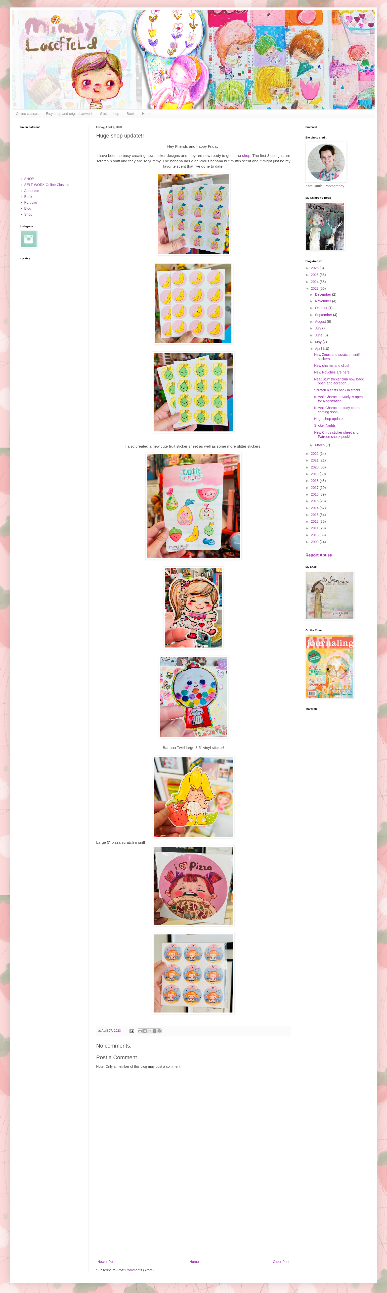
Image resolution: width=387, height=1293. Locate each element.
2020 (315, 467)
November (323, 301)
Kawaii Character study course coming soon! (337, 410)
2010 (315, 535)
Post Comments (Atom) (136, 1270)
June (319, 335)
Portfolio (30, 202)
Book (131, 114)
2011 (315, 528)
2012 (315, 521)
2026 (315, 268)
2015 (315, 501)
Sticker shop (109, 114)
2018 (315, 481)
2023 (315, 288)
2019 (315, 474)
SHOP (29, 179)
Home (146, 114)
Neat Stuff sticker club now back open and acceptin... (339, 381)
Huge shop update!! (329, 419)
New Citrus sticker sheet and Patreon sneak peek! (336, 434)
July (318, 328)
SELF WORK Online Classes (46, 185)
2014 (315, 508)
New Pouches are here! (332, 372)
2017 (315, 488)
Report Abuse (318, 555)
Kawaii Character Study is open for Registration (338, 399)
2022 (315, 454)
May (318, 342)
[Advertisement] (193, 1217)
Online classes (27, 114)
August (321, 321)
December (323, 294)
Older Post (281, 1262)
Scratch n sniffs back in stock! (337, 390)
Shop (28, 214)
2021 (315, 460)
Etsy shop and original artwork (69, 114)
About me (31, 191)
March (320, 445)
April (319, 349)
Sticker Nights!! (326, 425)
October (321, 308)
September (324, 315)
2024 (315, 282)
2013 (315, 515)
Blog (27, 208)
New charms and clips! (331, 366)
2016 (315, 494)
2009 (315, 542)
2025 (315, 275)
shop (246, 155)
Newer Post (106, 1262)
